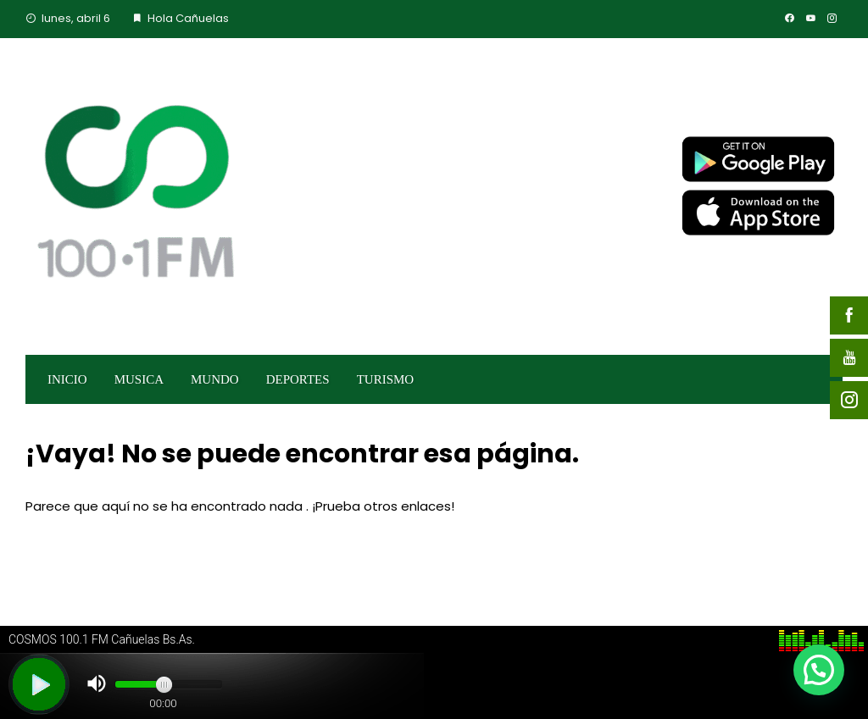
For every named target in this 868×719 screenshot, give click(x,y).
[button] (818, 669)
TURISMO (386, 379)
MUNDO (215, 379)
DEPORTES (298, 379)
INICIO (67, 379)
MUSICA (139, 379)
